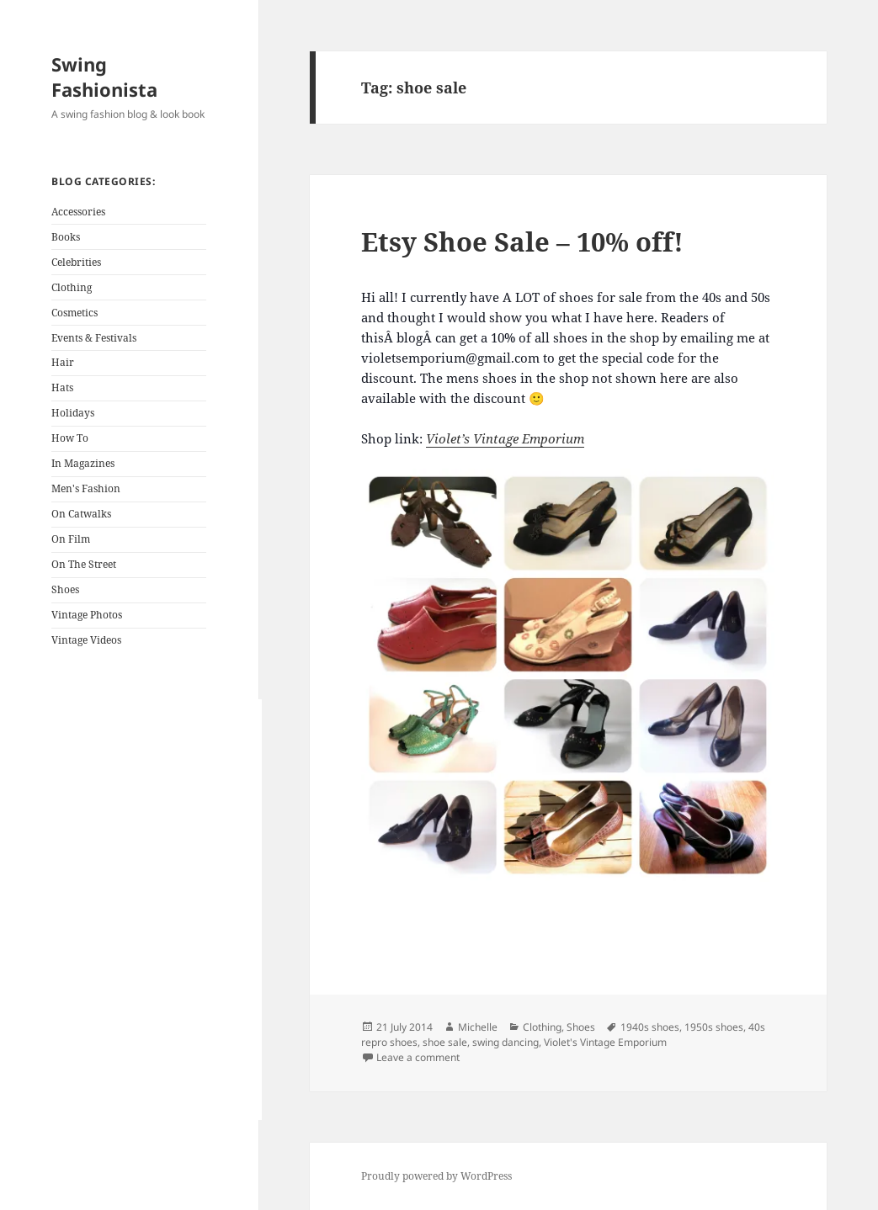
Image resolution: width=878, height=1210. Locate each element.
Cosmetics (74, 312)
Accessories (78, 211)
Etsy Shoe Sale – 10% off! (522, 241)
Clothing (71, 287)
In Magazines (82, 463)
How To (69, 438)
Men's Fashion (85, 488)
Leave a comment (418, 1057)
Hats (62, 387)
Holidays (72, 413)
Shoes (65, 589)
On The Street (83, 564)
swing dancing (505, 1042)
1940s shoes (649, 1027)
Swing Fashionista (104, 76)
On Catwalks (81, 514)
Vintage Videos (86, 640)
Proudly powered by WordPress (436, 1176)
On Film (70, 539)
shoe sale (445, 1042)
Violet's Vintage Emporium (605, 1042)
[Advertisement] (156, 909)
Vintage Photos (86, 615)
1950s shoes (713, 1027)
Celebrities (76, 262)
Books (65, 237)
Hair (62, 362)
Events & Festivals (93, 338)
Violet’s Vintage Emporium (505, 438)
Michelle (478, 1027)
